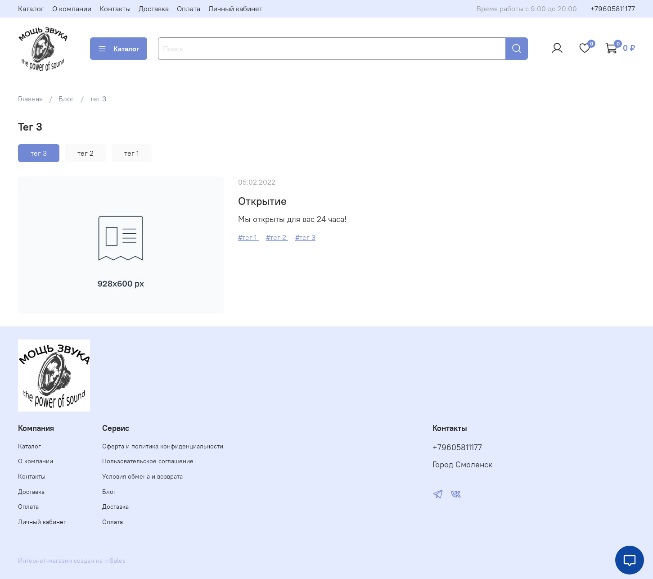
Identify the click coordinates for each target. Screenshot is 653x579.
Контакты (115, 8)
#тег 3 (305, 237)
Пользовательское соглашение (148, 461)
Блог (66, 98)
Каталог (31, 8)
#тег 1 (248, 237)
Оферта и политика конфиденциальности (162, 446)
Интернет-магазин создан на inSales (72, 560)
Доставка (154, 8)
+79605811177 (612, 8)
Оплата (188, 8)
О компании (71, 8)
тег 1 (131, 153)
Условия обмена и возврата (142, 476)
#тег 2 (277, 237)
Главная (30, 98)
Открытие (262, 201)
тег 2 (85, 153)
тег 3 (39, 153)
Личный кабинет (235, 8)
